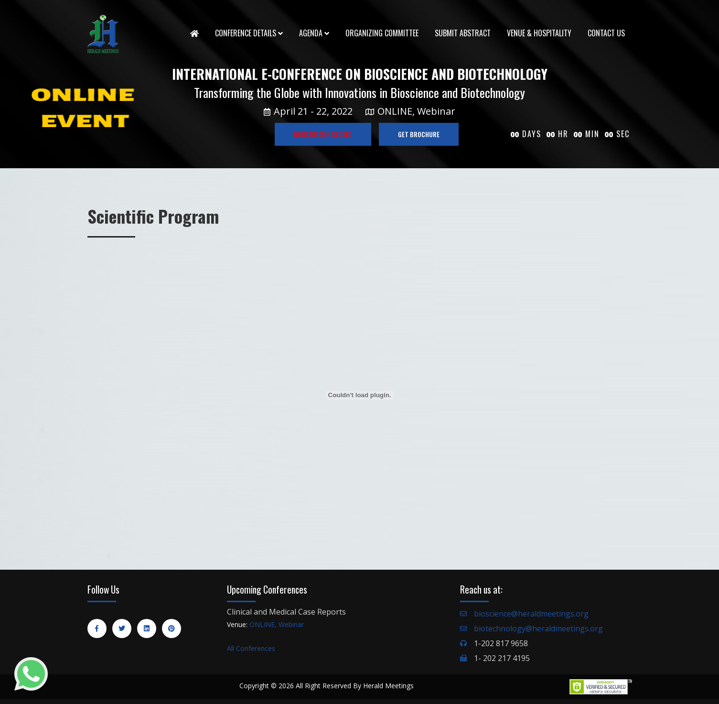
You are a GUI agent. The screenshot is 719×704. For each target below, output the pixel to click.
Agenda (314, 33)
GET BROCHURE (419, 134)
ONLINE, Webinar (276, 624)
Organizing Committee (382, 33)
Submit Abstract (463, 33)
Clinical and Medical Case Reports (286, 612)
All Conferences (251, 648)
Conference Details (249, 33)
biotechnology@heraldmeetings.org (538, 628)
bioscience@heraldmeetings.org (531, 613)
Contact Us (606, 33)
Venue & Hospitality (539, 33)
